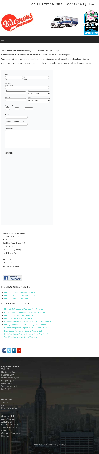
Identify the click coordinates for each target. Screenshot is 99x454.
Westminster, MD (9, 386)
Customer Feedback (10, 433)
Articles (4, 402)
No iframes (27, 147)
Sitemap (5, 436)
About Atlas (6, 422)
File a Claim (6, 430)
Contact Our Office (9, 425)
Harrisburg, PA (8, 372)
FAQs (3, 405)
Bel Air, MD (6, 389)
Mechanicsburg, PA (10, 378)
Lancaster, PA (7, 375)
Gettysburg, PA (8, 380)
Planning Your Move (10, 408)
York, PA (5, 369)
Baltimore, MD (7, 383)
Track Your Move (9, 427)
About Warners (8, 419)
